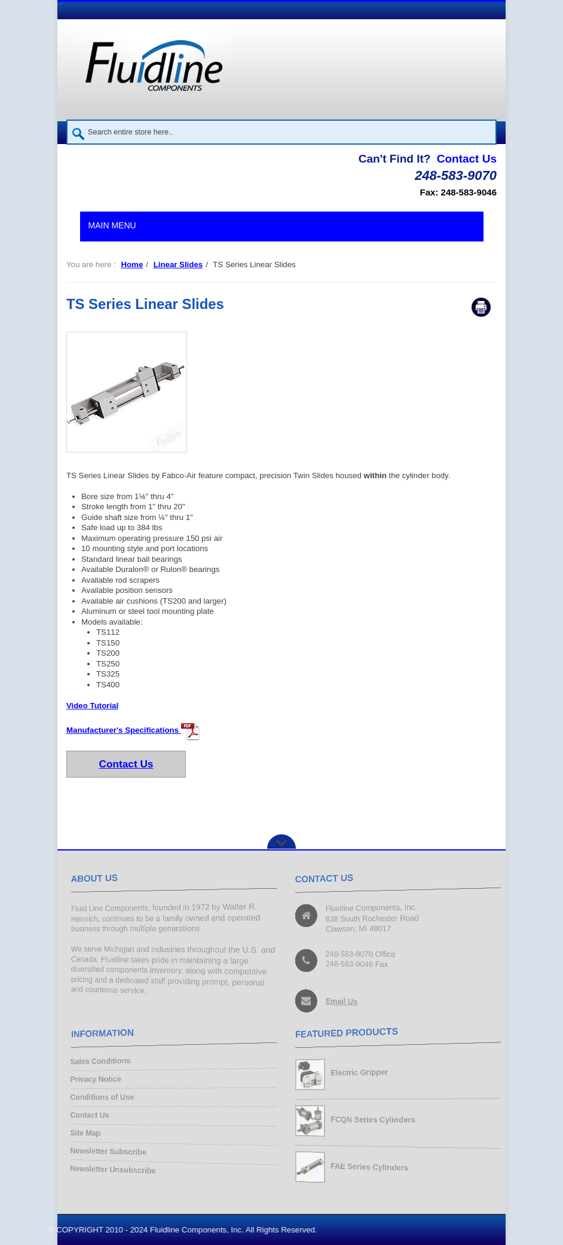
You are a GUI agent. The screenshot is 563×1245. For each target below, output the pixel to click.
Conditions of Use (102, 1097)
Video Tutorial (92, 705)
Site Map (85, 1133)
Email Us (341, 1002)
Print (481, 307)
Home (132, 264)
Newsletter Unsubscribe (113, 1169)
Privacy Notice (95, 1079)
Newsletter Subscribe (108, 1151)
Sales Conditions (100, 1061)
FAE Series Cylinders (370, 1168)
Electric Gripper (359, 1073)
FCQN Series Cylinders (373, 1119)
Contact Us (467, 158)
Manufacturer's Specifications (133, 730)
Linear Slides (178, 264)
